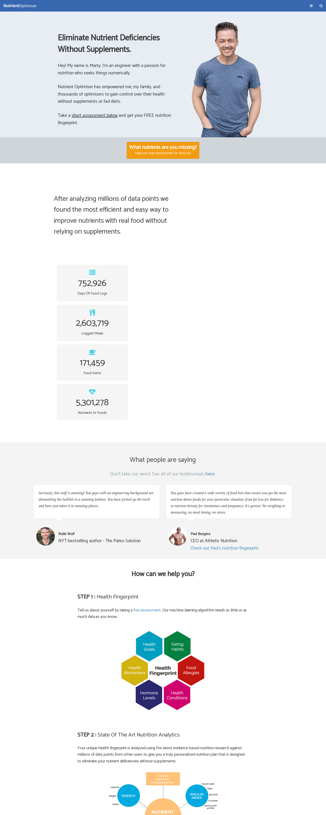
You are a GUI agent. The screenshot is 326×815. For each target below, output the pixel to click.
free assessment (147, 452)
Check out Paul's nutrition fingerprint (225, 390)
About (36, 809)
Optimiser (20, 5)
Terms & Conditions (16, 809)
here (210, 317)
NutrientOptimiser (281, 809)
